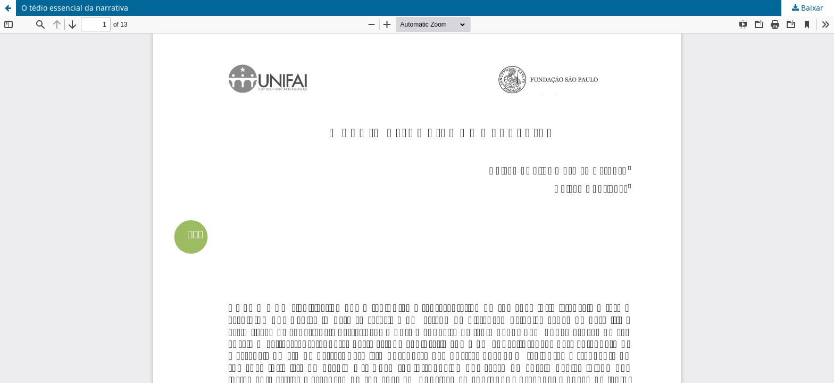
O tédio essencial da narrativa (74, 8)
